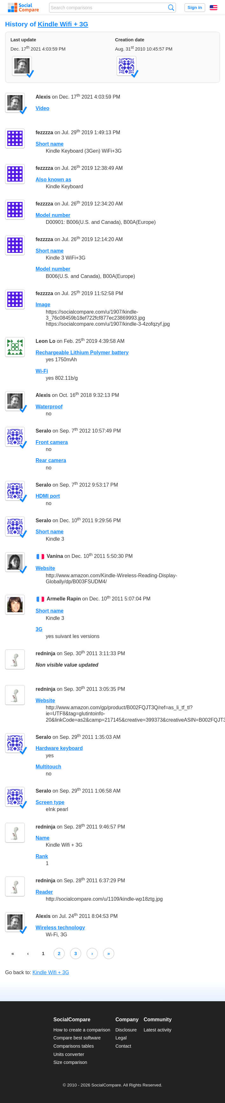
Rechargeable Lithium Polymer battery (82, 352)
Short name (50, 144)
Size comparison (70, 1062)
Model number (53, 215)
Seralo (43, 431)
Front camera (52, 442)
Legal (120, 1037)
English (213, 7)
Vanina (55, 556)
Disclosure (126, 1029)
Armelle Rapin (64, 598)
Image (43, 304)
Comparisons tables (73, 1046)
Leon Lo (45, 341)
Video (42, 108)
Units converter (68, 1054)
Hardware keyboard (59, 748)
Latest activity (157, 1029)
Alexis (43, 97)
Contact (123, 1046)
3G (39, 629)
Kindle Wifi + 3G (63, 24)
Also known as (53, 179)
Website (45, 568)
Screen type (50, 802)
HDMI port (48, 496)
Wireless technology (60, 927)
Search (171, 7)
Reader (44, 892)
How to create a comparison (81, 1029)
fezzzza (44, 132)
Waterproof (49, 406)
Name (43, 838)
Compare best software (77, 1037)
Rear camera (51, 460)
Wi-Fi (42, 371)
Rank (42, 856)
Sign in (195, 7)
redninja (45, 653)
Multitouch (48, 766)
